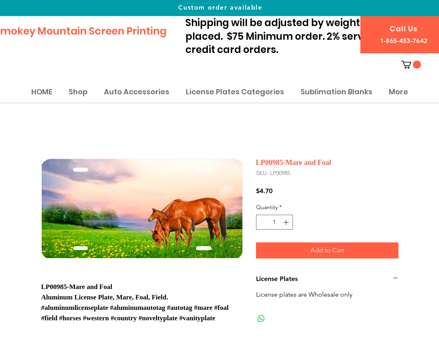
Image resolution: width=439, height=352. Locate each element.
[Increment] (287, 222)
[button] (411, 65)
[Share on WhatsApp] (261, 319)
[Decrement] (262, 222)
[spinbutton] (274, 222)
